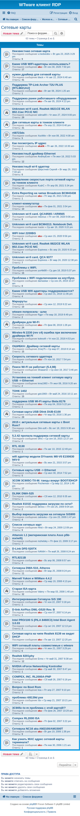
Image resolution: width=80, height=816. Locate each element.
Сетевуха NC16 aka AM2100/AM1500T (37, 728)
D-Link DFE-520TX (24, 548)
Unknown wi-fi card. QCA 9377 (32, 257)
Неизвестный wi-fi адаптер (30, 166)
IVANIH (41, 551)
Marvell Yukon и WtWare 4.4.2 (32, 578)
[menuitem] (11, 12)
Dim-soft (42, 428)
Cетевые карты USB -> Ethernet (34, 470)
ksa (39, 690)
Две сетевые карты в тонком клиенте (38, 122)
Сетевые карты (16, 27)
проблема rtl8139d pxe (27, 697)
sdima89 (42, 115)
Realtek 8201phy (23, 655)
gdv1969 (42, 394)
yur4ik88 (42, 270)
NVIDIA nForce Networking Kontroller (37, 666)
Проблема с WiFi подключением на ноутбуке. (43, 278)
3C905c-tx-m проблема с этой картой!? (39, 707)
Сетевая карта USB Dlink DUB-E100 (36, 411)
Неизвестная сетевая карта (31, 51)
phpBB (33, 804)
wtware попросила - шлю (29, 311)
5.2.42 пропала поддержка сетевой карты (41, 435)
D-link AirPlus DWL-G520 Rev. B (33, 609)
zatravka (42, 517)
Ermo (40, 658)
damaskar (43, 281)
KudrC (41, 185)
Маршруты (19, 301)
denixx (41, 506)
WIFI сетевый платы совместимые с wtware (42, 645)
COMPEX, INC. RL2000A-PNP (31, 676)
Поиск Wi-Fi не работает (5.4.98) (34, 367)
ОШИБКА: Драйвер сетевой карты (36, 346)
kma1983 (42, 383)
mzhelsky (43, 541)
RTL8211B (19, 557)
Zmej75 (42, 349)
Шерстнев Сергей (47, 169)
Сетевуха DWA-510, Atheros (31, 568)
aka (40, 67)
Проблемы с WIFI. (24, 267)
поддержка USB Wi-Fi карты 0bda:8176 (38, 401)
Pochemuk (43, 483)
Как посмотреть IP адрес (29, 143)
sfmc (40, 438)
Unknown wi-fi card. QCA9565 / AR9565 (38, 213)
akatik (41, 146)
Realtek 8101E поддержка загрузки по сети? (42, 503)
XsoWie (42, 135)
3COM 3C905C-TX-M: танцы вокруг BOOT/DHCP (44, 480)
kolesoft (42, 338)
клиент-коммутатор (25, 203)
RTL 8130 (18, 446)
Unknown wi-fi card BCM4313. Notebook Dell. (42, 224)
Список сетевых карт (27, 524)
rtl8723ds (18, 132)
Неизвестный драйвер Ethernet (34, 153)
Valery (41, 591)
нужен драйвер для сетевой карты (36, 74)
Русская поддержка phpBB (40, 808)
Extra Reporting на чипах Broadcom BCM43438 (44, 193)
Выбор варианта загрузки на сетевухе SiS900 (43, 514)
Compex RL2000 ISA (25, 718)
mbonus (42, 216)
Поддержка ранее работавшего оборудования (44, 98)
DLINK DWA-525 (23, 493)
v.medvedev (44, 54)
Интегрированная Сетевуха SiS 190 (36, 599)
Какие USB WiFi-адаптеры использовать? (41, 64)
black (40, 77)
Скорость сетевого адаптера (32, 356)
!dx (39, 700)
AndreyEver (44, 156)
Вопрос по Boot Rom (26, 687)
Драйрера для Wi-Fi (25, 322)
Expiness (42, 249)
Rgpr (40, 314)
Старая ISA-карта (24, 588)
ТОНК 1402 (19, 391)
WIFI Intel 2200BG (24, 233)
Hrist (40, 527)
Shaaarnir (43, 370)
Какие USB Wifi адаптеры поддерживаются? (43, 291)
